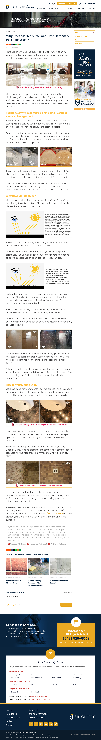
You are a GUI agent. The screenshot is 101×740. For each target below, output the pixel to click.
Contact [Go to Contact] (91, 8)
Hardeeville (14, 692)
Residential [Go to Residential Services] (41, 8)
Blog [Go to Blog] (13, 31)
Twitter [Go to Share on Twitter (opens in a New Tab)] (14, 44)
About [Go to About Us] (71, 8)
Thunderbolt (56, 678)
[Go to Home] (20, 7)
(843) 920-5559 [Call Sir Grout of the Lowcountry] (87, 3)
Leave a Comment (15, 592)
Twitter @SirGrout (58, 544)
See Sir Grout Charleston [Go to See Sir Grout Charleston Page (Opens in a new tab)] (38, 696)
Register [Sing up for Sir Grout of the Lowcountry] (14, 605)
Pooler (33, 675)
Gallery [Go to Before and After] (64, 8)
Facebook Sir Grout (18, 544)
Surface (78, 44)
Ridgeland (35, 692)
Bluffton (34, 685)
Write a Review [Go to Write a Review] (49, 3)
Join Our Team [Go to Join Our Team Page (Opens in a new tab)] (37, 717)
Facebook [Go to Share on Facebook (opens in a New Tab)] (12, 44)
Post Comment (66, 605)
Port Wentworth (36, 678)
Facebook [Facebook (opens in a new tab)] (36, 724)
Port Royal (76, 685)
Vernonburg (77, 678)
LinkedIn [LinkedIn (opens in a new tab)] (51, 724)
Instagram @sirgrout (38, 544)
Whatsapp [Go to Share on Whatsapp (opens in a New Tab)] (16, 44)
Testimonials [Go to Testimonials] (80, 8)
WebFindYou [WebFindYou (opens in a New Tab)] (91, 734)
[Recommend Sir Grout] (84, 95)
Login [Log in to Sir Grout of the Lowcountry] (8, 605)
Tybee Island (77, 675)
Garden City (15, 678)
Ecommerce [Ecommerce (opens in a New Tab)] (82, 734)
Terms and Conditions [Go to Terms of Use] (33, 735)
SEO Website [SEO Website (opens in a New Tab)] (75, 734)
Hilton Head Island (58, 685)
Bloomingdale (16, 675)
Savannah (55, 675)
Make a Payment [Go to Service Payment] (38, 713)
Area (77, 32)
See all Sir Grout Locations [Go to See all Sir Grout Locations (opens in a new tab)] (41, 699)
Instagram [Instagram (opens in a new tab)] (31, 724)
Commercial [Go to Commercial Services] (53, 8)
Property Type (81, 36)
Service (78, 40)
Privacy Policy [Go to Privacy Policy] (20, 735)
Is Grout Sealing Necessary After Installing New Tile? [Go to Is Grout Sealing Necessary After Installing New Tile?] (36, 582)
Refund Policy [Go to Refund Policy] (46, 735)
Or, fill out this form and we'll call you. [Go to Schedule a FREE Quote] (76, 642)
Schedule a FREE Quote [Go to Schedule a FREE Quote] (66, 4)
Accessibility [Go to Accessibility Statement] (9, 735)
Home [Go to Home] (8, 31)
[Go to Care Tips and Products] (84, 64)
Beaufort (14, 685)
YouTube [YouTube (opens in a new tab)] (46, 724)
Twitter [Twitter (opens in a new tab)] (41, 724)
